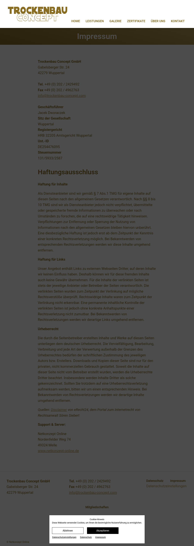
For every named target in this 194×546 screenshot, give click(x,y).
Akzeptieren (102, 530)
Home (75, 21)
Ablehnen (68, 530)
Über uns (158, 21)
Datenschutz (86, 537)
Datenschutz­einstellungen (64, 537)
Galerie (115, 21)
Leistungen (95, 21)
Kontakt (178, 21)
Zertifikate (136, 21)
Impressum (100, 537)
